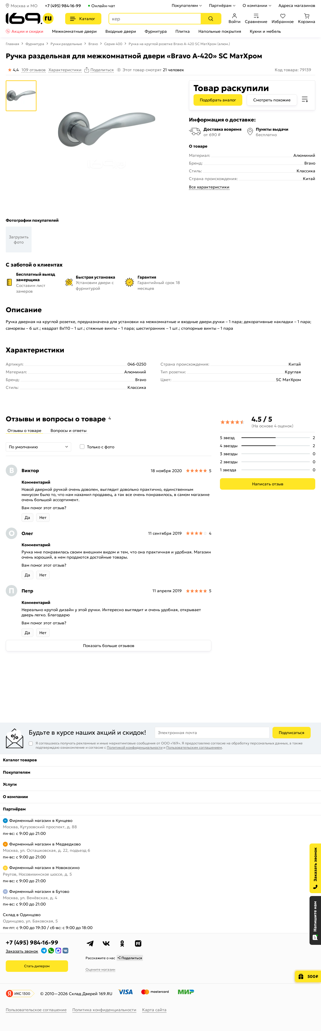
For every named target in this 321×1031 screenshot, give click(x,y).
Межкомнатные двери (74, 31)
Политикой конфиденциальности (135, 747)
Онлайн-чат (103, 5)
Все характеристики (209, 187)
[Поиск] (211, 18)
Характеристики (65, 69)
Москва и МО (24, 5)
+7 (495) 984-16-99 (63, 5)
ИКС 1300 (22, 993)
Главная (12, 44)
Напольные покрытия (219, 31)
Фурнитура (156, 31)
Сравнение (256, 18)
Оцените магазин (100, 969)
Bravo (93, 44)
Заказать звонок (22, 951)
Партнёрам (220, 5)
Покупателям (185, 5)
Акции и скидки (27, 31)
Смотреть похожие (272, 100)
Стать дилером (37, 966)
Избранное (283, 18)
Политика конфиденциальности (104, 1009)
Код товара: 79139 (293, 69)
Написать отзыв (267, 483)
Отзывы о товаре (24, 430)
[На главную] (30, 18)
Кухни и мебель (265, 31)
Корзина (306, 18)
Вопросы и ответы (68, 430)
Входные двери (120, 31)
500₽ (313, 976)
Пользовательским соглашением (194, 747)
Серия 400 (113, 44)
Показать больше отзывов (108, 645)
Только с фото (100, 446)
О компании (255, 5)
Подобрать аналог (218, 100)
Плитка (182, 31)
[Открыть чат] (315, 920)
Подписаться (291, 732)
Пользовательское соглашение (36, 1009)
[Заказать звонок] (315, 868)
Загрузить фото (18, 239)
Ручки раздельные (66, 44)
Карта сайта (154, 1009)
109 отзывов (34, 69)
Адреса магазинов (297, 5)
